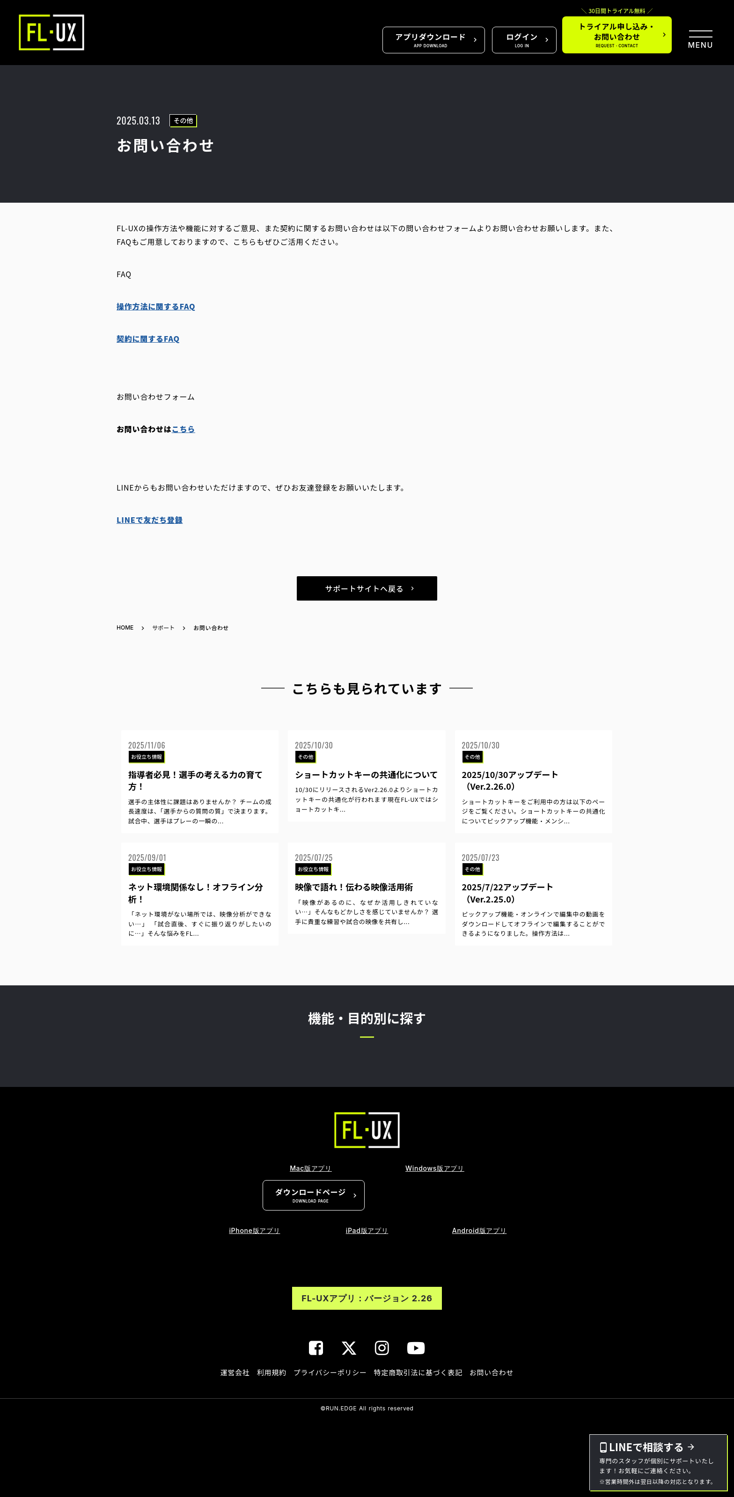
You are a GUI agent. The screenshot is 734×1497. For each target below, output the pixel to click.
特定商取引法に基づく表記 (418, 1372)
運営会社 (235, 1372)
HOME (125, 627)
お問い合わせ (492, 1372)
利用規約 (271, 1372)
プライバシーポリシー (330, 1372)
